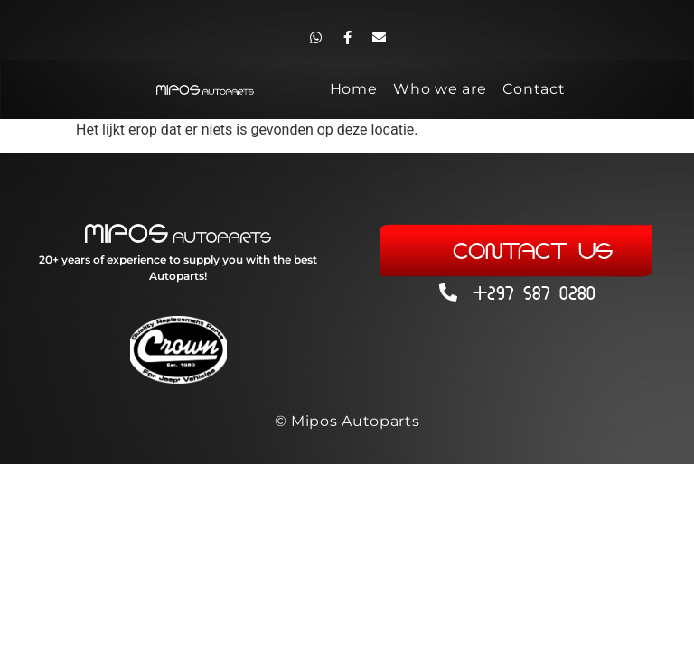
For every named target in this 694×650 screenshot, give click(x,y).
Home (354, 89)
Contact (533, 89)
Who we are (439, 89)
